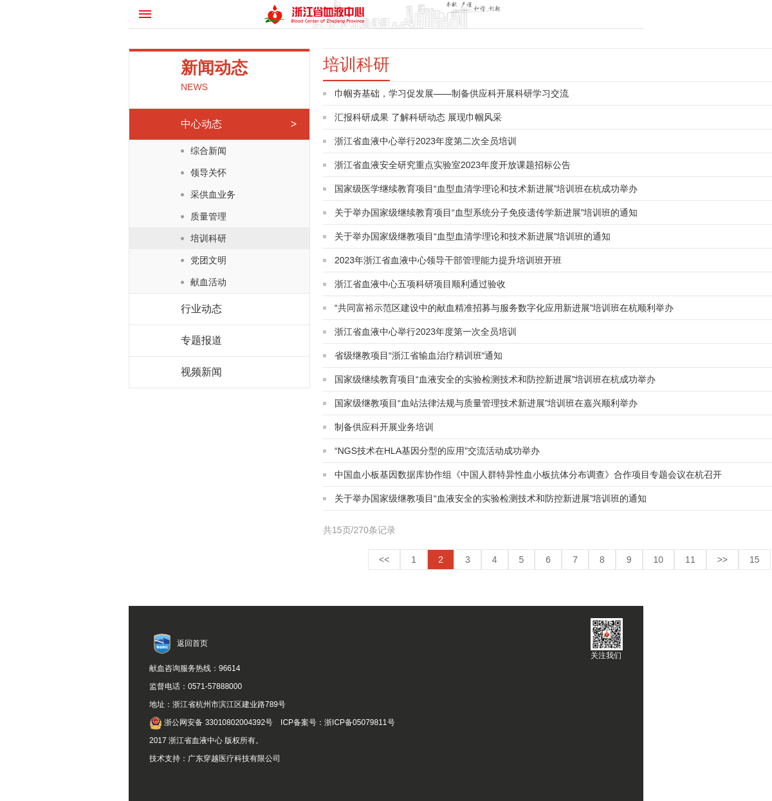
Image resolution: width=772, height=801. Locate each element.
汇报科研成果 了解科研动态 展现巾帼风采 (418, 117)
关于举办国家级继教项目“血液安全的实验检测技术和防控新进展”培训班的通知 (491, 498)
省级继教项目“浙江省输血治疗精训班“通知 (418, 355)
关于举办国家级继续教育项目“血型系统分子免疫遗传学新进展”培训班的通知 (486, 212)
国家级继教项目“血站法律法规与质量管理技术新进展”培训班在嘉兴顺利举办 (486, 403)
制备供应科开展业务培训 (384, 427)
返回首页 (192, 643)
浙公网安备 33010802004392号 (211, 722)
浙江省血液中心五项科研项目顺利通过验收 (420, 284)
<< (384, 559)
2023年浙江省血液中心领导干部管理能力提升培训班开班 (448, 260)
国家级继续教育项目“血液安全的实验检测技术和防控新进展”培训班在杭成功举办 (495, 379)
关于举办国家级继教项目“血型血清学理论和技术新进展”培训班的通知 (473, 236)
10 (659, 559)
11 (690, 559)
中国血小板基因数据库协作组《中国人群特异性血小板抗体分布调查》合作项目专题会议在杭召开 (528, 474)
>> (722, 559)
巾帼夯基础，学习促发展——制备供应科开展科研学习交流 (452, 93)
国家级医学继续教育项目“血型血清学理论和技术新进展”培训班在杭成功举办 (486, 189)
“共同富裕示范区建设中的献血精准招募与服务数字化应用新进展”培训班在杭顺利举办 (504, 308)
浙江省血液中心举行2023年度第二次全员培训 (426, 141)
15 (754, 559)
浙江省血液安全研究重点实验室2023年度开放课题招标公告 (453, 165)
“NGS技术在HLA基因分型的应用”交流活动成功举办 (437, 451)
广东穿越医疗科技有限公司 (234, 758)
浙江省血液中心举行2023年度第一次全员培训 (426, 331)
